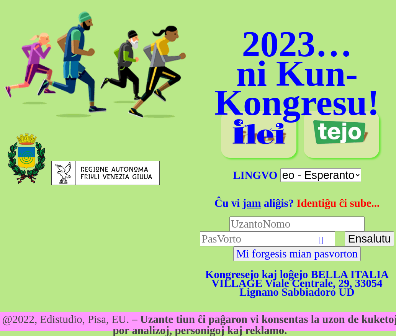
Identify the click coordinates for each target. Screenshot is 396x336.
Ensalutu (369, 239)
